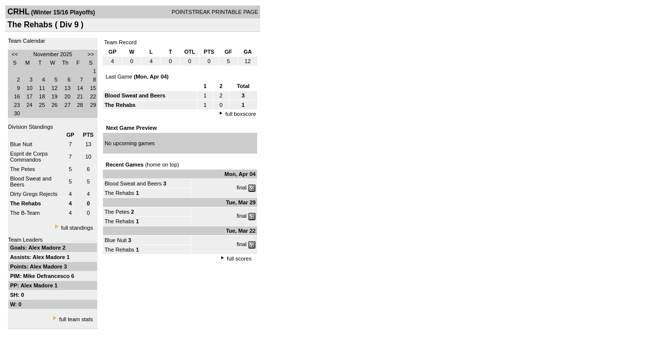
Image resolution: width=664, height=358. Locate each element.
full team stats (76, 319)
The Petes (22, 169)
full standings (77, 228)
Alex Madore (45, 248)
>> (91, 54)
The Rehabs (119, 193)
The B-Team (25, 213)
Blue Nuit (21, 144)
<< (14, 54)
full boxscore (240, 114)
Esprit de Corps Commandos (29, 157)
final (242, 187)
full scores (239, 259)
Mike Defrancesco (47, 276)
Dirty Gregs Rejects (33, 194)
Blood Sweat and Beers (133, 183)
